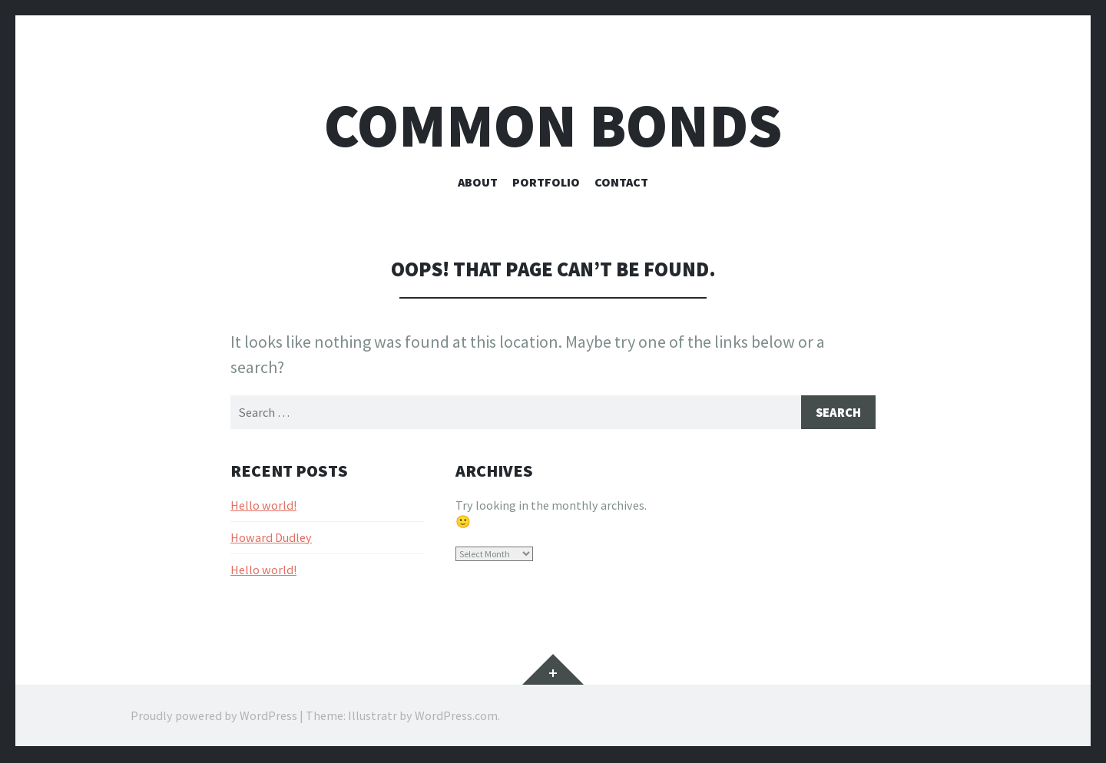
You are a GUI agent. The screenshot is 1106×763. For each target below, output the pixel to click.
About (478, 182)
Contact (621, 182)
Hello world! (263, 506)
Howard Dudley (271, 538)
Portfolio (546, 182)
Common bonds (553, 125)
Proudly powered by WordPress (214, 717)
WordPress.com (456, 717)
